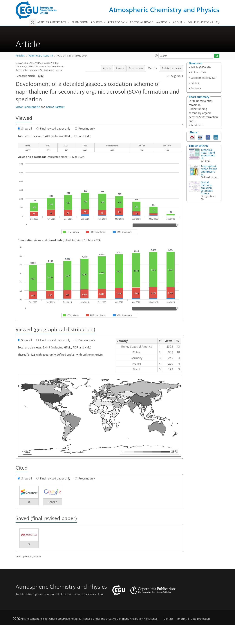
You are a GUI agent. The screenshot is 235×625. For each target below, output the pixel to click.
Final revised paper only (53, 128)
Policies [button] (97, 22)
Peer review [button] (116, 22)
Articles (20, 55)
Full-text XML (198, 72)
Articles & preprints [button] (52, 22)
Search (52, 502)
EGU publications (200, 22)
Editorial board (141, 22)
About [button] (178, 22)
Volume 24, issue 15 (40, 55)
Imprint (182, 618)
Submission (80, 22)
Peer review (136, 68)
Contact (168, 618)
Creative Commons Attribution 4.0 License (132, 618)
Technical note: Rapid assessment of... (208, 154)
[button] (156, 55)
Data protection (200, 618)
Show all (25, 128)
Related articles (171, 68)
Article (107, 68)
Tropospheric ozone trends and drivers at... (209, 170)
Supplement (198, 77)
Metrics (152, 68)
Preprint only (85, 128)
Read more (197, 125)
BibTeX (195, 83)
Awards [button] (162, 22)
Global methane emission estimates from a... (207, 188)
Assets (120, 68)
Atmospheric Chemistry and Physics (164, 9)
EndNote (196, 88)
